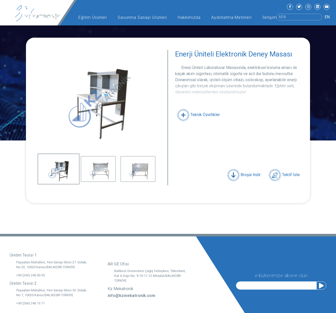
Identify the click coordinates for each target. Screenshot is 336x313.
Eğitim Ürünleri (92, 17)
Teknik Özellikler (198, 114)
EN (327, 17)
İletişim (269, 17)
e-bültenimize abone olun (281, 275)
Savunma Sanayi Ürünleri (142, 17)
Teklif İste (284, 175)
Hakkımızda (189, 17)
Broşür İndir (244, 175)
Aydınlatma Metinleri (231, 17)
